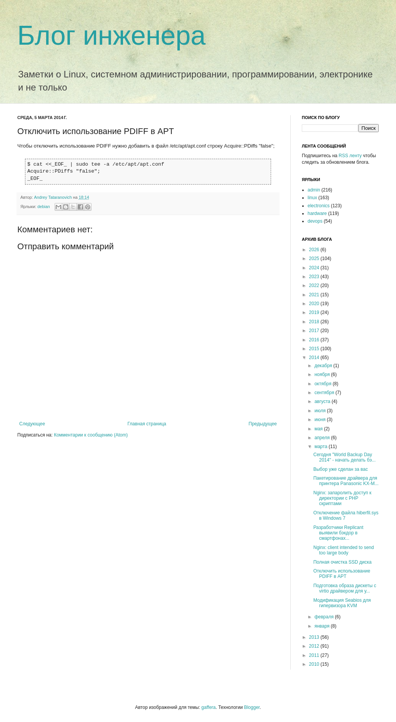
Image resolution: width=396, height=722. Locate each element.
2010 (315, 664)
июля (320, 410)
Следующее (32, 423)
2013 (315, 637)
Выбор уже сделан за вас (340, 469)
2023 (315, 276)
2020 (315, 303)
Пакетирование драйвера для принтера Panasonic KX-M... (346, 480)
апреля (322, 437)
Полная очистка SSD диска (342, 562)
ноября (322, 374)
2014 (315, 357)
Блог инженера (111, 35)
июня (320, 419)
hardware (317, 213)
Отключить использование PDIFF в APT (341, 573)
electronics (318, 205)
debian (43, 206)
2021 (315, 294)
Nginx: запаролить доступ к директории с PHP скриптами (342, 498)
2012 (315, 646)
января (322, 626)
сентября (325, 392)
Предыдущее (263, 423)
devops (315, 221)
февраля (324, 617)
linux (312, 197)
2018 (315, 321)
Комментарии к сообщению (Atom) (91, 435)
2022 (315, 285)
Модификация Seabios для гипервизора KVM (342, 603)
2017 (315, 330)
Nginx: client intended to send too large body (343, 550)
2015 (315, 348)
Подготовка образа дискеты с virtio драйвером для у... (344, 588)
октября (323, 383)
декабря (323, 365)
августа (323, 401)
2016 (315, 340)
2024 (315, 267)
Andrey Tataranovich (53, 197)
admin (314, 190)
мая (319, 429)
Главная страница (147, 423)
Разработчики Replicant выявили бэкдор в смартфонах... (338, 533)
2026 (315, 249)
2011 (315, 655)
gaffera (208, 707)
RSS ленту (350, 155)
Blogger (252, 707)
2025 (315, 258)
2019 (315, 312)
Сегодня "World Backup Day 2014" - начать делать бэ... (344, 457)
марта (321, 446)
